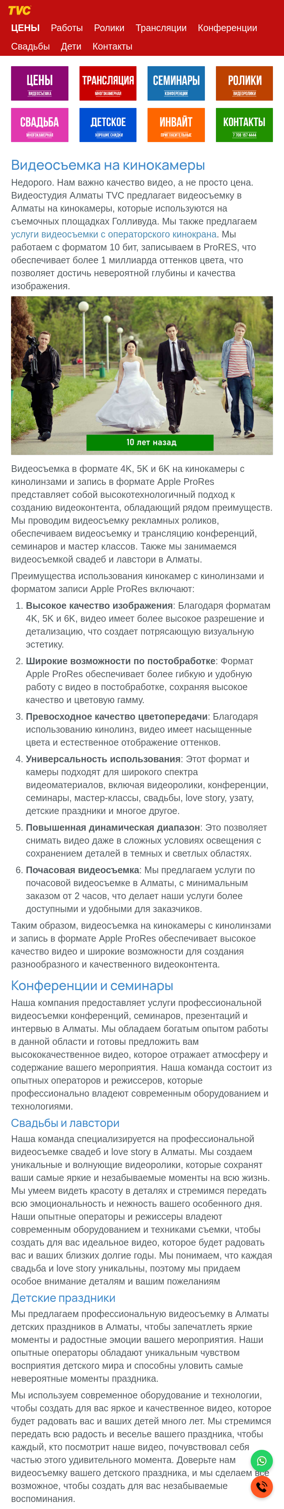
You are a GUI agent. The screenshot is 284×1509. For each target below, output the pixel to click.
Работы (67, 28)
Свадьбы (30, 46)
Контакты (112, 46)
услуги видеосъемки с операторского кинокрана (114, 234)
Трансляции (161, 28)
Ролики (109, 28)
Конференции (227, 28)
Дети (71, 46)
